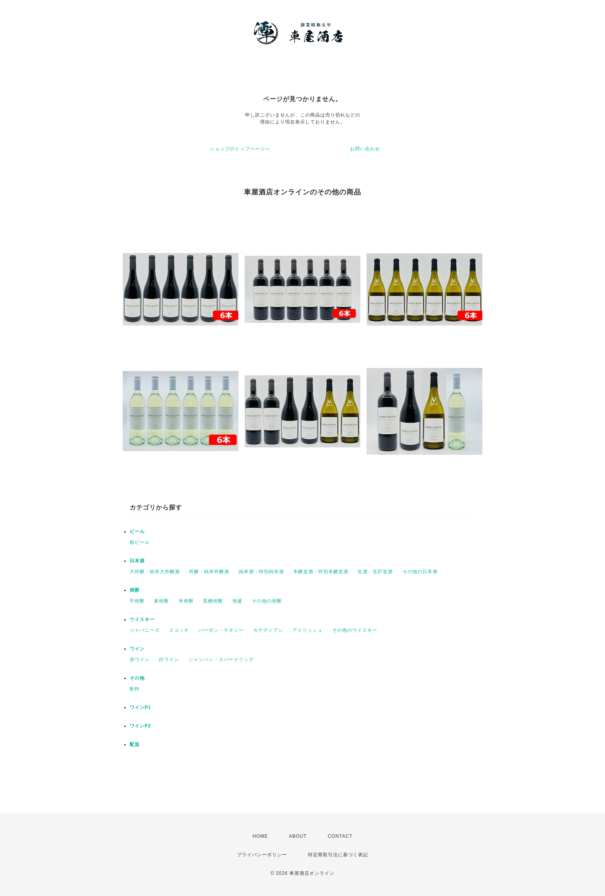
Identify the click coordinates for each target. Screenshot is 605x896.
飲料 (135, 689)
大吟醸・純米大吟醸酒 (155, 571)
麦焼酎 (161, 601)
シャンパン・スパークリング (221, 659)
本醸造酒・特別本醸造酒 (320, 571)
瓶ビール (140, 542)
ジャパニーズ (145, 630)
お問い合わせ (365, 149)
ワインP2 (140, 726)
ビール (137, 531)
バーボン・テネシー (221, 630)
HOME (260, 836)
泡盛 (237, 601)
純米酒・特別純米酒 (261, 571)
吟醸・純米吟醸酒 (209, 571)
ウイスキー (142, 619)
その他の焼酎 (267, 601)
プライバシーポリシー (262, 854)
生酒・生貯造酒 (375, 571)
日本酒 (137, 561)
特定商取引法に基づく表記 (338, 854)
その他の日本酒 (420, 571)
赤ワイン (140, 659)
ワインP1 (140, 707)
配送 (135, 744)
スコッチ (179, 630)
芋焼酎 (137, 601)
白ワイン (169, 659)
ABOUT (298, 836)
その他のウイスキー (354, 630)
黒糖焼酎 (213, 601)
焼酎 (135, 590)
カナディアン (268, 630)
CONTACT (340, 836)
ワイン (137, 648)
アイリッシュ (307, 630)
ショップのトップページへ (240, 149)
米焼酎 (186, 601)
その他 (137, 678)
